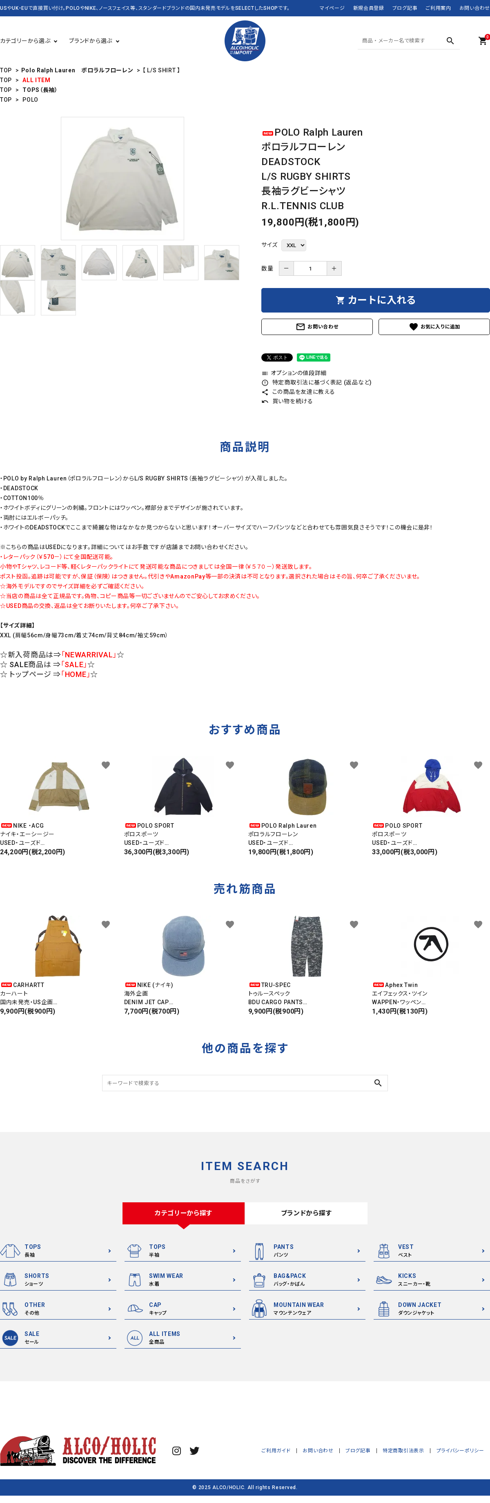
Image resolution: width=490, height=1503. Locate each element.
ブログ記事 (405, 8)
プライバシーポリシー (460, 1451)
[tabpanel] (122, 178)
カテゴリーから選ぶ (25, 41)
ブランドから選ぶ (90, 41)
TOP (6, 70)
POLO (30, 99)
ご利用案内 (438, 8)
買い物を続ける (287, 401)
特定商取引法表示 (404, 1451)
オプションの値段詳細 (294, 373)
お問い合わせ (474, 8)
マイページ (332, 8)
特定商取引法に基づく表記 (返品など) (316, 382)
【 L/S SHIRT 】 (161, 70)
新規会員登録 (368, 8)
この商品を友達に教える (298, 392)
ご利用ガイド (277, 1451)
